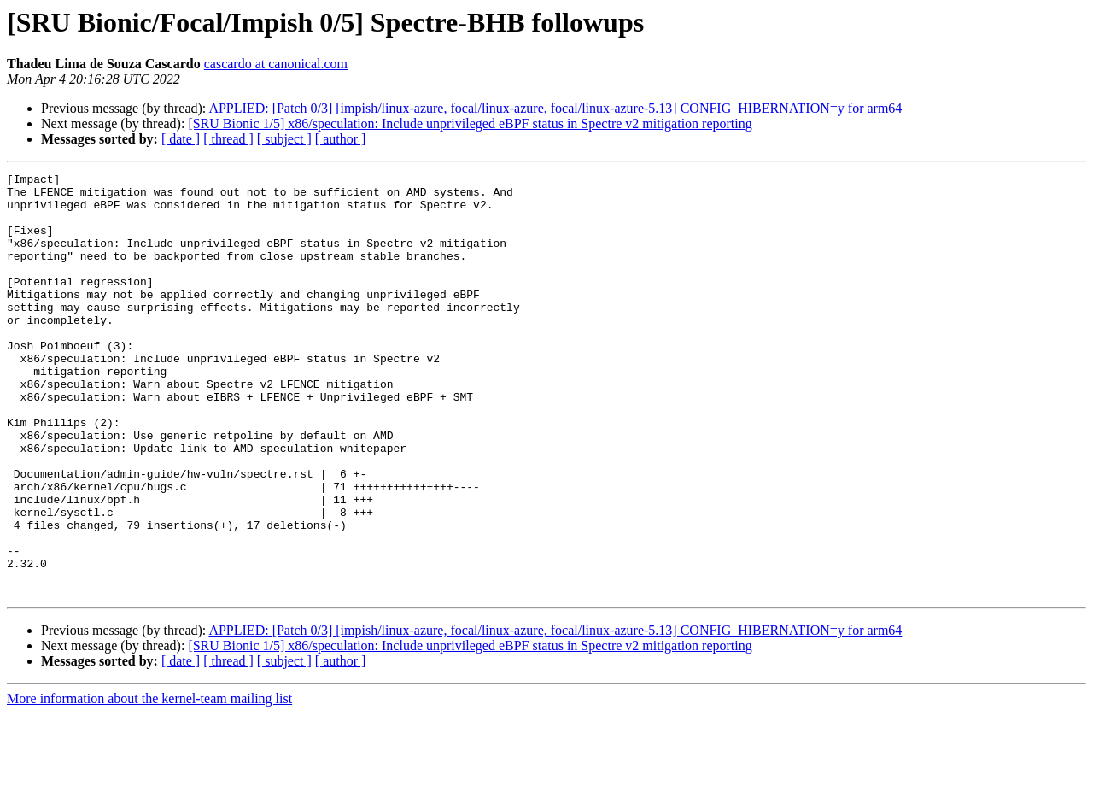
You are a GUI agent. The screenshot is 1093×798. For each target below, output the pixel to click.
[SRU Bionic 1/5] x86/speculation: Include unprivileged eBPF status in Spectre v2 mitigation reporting (469, 123)
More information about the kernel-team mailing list (149, 783)
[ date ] (180, 139)
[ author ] (340, 139)
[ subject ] (284, 139)
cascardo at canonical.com (276, 63)
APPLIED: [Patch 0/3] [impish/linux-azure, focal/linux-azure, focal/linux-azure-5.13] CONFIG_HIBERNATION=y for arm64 (555, 108)
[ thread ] (228, 139)
